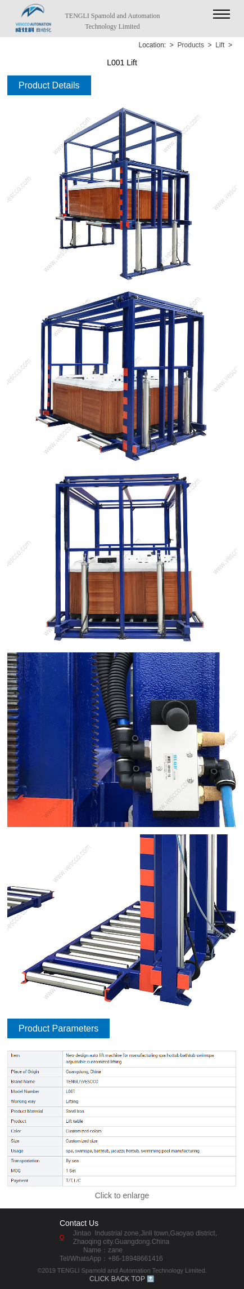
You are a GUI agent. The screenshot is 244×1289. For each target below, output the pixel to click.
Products (191, 45)
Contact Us (79, 1223)
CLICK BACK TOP (117, 1279)
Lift (219, 45)
